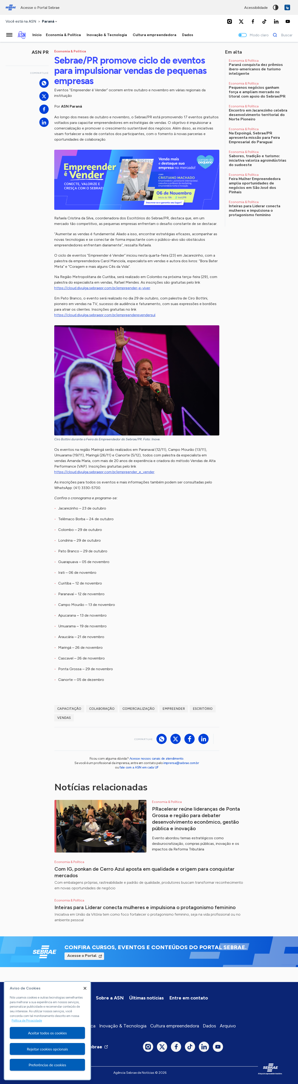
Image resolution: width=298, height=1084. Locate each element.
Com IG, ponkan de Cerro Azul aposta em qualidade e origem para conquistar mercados (144, 872)
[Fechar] (85, 988)
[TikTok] (264, 21)
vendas (64, 718)
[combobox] (50, 21)
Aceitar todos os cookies (47, 1033)
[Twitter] (241, 21)
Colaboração (102, 709)
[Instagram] (229, 21)
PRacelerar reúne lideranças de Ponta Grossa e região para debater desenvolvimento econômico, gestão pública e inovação (196, 819)
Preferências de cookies (47, 1065)
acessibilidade (256, 7)
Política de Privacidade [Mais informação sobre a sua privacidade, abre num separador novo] (27, 1020)
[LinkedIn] (276, 21)
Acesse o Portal (82, 955)
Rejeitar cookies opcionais (47, 1049)
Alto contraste (276, 7)
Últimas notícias (146, 998)
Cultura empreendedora (174, 1026)
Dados (209, 1026)
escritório (203, 709)
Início (37, 35)
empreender (174, 709)
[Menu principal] (9, 35)
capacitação (69, 709)
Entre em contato (188, 998)
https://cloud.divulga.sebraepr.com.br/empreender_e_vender (104, 472)
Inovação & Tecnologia (122, 1026)
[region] (47, 1030)
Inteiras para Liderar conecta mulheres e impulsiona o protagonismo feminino (145, 907)
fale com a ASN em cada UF (139, 767)
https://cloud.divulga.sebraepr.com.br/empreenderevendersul (104, 315)
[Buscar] (281, 35)
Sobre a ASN (110, 998)
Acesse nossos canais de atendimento (156, 758)
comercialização (138, 709)
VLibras (287, 7)
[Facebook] (252, 21)
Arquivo (228, 1026)
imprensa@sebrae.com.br (181, 763)
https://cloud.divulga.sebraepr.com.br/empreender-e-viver (102, 288)
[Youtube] (287, 21)
